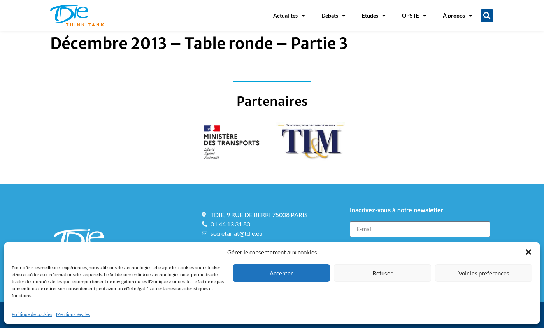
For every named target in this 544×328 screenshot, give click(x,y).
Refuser (382, 273)
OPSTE (414, 15)
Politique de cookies (32, 314)
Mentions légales (73, 314)
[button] (528, 252)
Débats (333, 15)
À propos (457, 15)
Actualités (289, 15)
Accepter (281, 273)
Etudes (374, 15)
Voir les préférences (483, 273)
